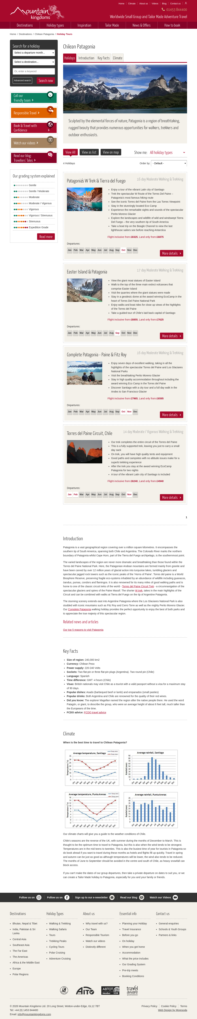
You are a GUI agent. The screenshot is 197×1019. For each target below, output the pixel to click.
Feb (75, 250)
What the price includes (135, 958)
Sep (117, 250)
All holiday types (161, 152)
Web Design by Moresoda (172, 1010)
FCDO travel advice (95, 712)
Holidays (69, 58)
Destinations (25, 25)
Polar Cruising (57, 952)
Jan (70, 250)
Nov (129, 250)
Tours (52, 935)
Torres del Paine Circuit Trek (138, 586)
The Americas (20, 956)
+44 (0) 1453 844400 (26, 1010)
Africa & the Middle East (26, 962)
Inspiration (84, 25)
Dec (135, 250)
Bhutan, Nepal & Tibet (25, 923)
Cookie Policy (169, 1006)
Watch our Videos (160, 897)
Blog (164, 3)
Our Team (91, 929)
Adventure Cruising (60, 958)
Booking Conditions (133, 976)
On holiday (128, 941)
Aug (111, 250)
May (93, 250)
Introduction (86, 58)
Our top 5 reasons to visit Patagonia (83, 629)
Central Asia (19, 939)
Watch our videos (95, 941)
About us (143, 3)
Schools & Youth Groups (172, 929)
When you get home (133, 946)
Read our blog (128, 897)
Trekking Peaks (58, 941)
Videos (155, 3)
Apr (88, 250)
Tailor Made (112, 25)
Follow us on (27, 897)
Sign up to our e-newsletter (91, 897)
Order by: (145, 163)
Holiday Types (54, 913)
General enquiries (169, 923)
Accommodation (131, 952)
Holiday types (55, 25)
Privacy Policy (149, 1006)
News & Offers (142, 25)
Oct (123, 250)
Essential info (128, 913)
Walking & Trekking (60, 923)
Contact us (175, 3)
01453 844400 (176, 9)
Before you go (130, 935)
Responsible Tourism (97, 935)
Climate (132, 3)
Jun (99, 250)
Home (121, 3)
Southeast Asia (21, 945)
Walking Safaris (58, 929)
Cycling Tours (56, 946)
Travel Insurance (131, 929)
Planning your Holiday (134, 923)
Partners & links (168, 935)
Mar (81, 250)
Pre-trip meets (130, 970)
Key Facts (104, 58)
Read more (45, 236)
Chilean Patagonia (44, 34)
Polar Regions (21, 974)
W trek (138, 590)
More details (170, 253)
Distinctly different (96, 946)
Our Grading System (133, 964)
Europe (17, 968)
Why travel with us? (97, 923)
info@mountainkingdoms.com (34, 1014)
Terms (183, 1006)
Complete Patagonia (79, 609)
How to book (172, 25)
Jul (105, 250)
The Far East (20, 950)
